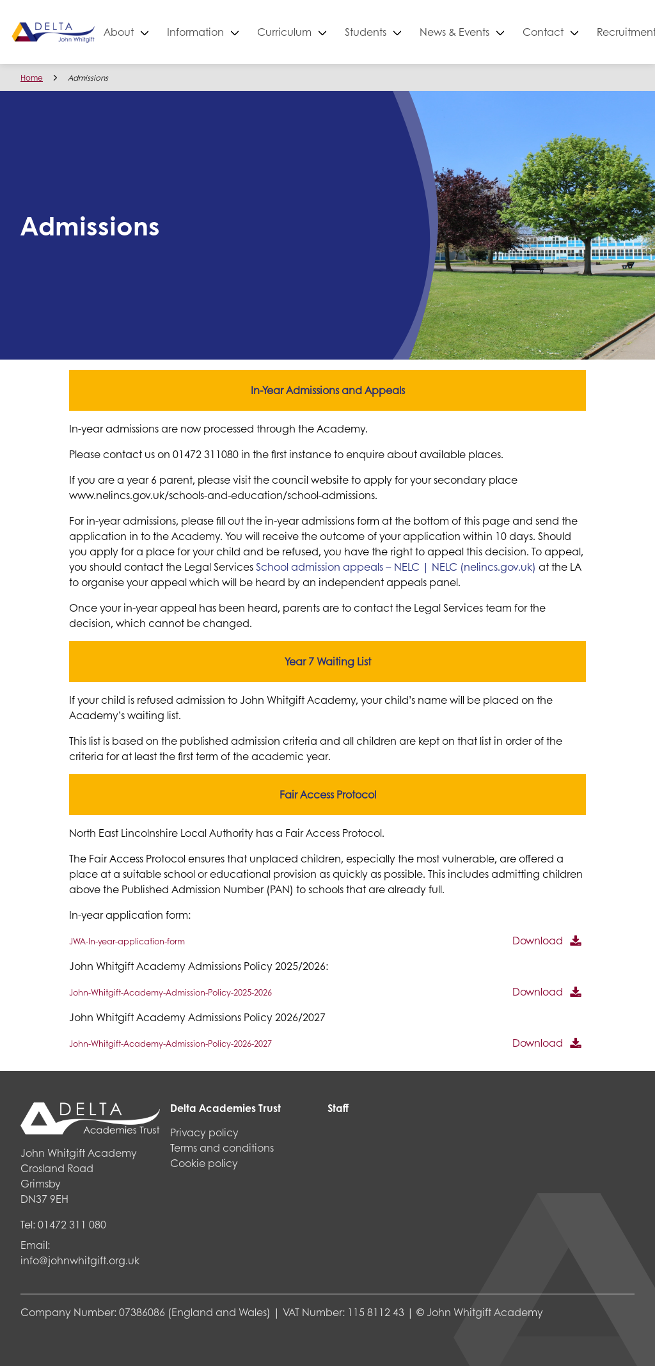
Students (408, 31)
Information (238, 31)
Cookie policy (204, 1163)
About (161, 31)
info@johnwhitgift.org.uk (79, 1260)
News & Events (497, 31)
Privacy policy (204, 1132)
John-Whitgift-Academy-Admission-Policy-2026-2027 (170, 1043)
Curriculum (327, 31)
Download (537, 940)
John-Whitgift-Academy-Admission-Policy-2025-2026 (170, 992)
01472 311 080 (72, 1224)
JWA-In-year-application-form (127, 941)
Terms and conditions (222, 1147)
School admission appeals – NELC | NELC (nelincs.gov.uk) (396, 566)
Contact (585, 31)
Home (31, 77)
